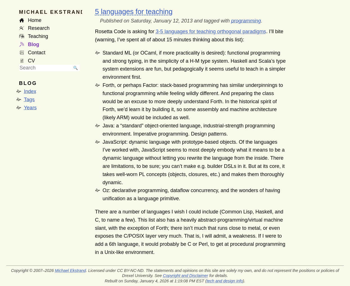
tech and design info (225, 281)
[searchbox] (45, 68)
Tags (29, 99)
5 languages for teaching (134, 11)
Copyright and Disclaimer (185, 275)
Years (30, 108)
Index (30, 91)
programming (246, 21)
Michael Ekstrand (70, 270)
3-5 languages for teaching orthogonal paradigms (211, 31)
